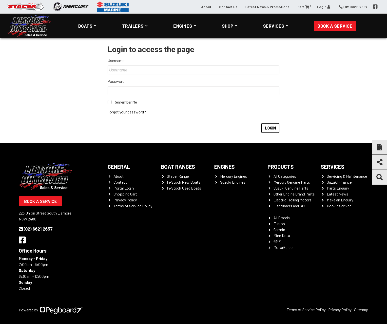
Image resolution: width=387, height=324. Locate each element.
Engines (182, 26)
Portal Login (124, 188)
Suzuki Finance (339, 182)
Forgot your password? (127, 111)
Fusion (279, 223)
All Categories (284, 176)
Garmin (279, 229)
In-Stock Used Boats (184, 188)
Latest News (337, 194)
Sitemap (361, 309)
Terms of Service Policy (133, 205)
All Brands (281, 217)
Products (281, 166)
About (206, 7)
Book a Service (334, 26)
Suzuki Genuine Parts (290, 188)
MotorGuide (282, 247)
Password (116, 81)
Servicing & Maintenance (347, 176)
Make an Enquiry (340, 199)
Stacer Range (178, 176)
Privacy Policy (125, 199)
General (119, 166)
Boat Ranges (178, 166)
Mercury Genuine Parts (291, 182)
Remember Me (125, 102)
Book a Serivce (339, 205)
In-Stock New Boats (183, 182)
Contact (120, 182)
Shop (227, 26)
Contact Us (228, 7)
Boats (85, 26)
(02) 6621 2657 (36, 229)
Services (273, 26)
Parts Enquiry (338, 188)
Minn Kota (281, 235)
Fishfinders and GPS (290, 205)
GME (277, 241)
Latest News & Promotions (267, 7)
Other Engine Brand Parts (294, 194)
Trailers (133, 26)
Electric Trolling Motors (292, 199)
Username (116, 60)
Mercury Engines (233, 176)
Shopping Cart (125, 194)
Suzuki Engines (232, 182)
